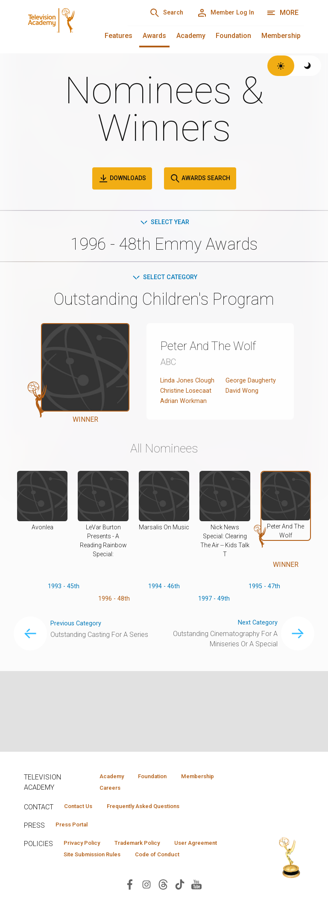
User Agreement (89, 858)
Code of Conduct (90, 871)
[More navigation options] (282, 13)
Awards (154, 36)
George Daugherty (252, 382)
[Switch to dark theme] (307, 65)
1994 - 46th (164, 609)
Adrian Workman (184, 423)
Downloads (122, 178)
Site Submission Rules (163, 858)
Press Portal (76, 827)
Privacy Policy (86, 846)
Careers (105, 788)
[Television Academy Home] (67, 26)
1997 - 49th (214, 623)
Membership (281, 36)
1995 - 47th (264, 609)
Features (118, 36)
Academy (190, 36)
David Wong (243, 403)
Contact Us (82, 808)
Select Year (164, 223)
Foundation (233, 36)
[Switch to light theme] (280, 65)
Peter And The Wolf (217, 347)
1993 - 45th (64, 609)
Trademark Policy (151, 846)
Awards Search (200, 178)
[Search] (154, 13)
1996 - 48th (114, 623)
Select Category (164, 278)
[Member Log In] (221, 13)
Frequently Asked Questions (156, 808)
